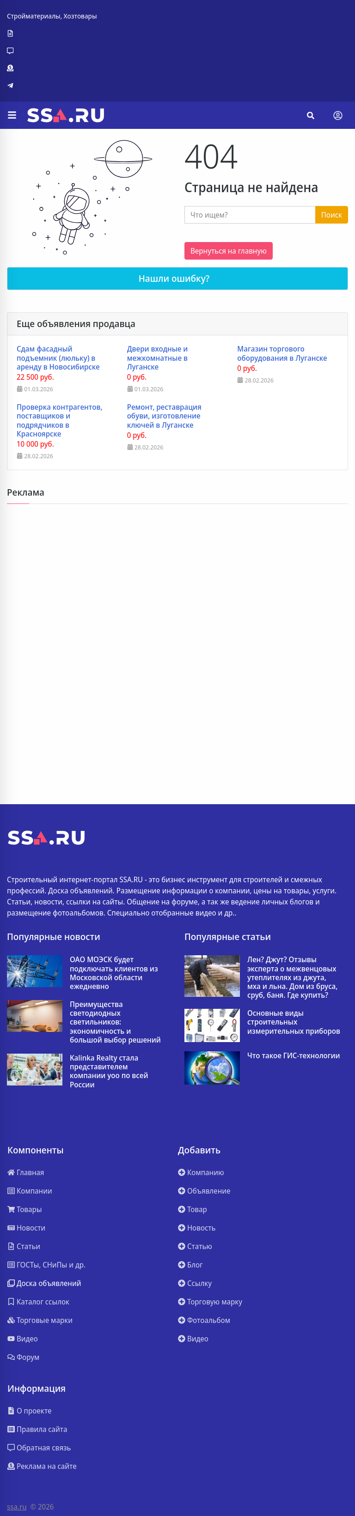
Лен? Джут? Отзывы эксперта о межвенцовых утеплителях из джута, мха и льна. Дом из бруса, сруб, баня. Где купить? (292, 977)
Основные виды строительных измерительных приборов (293, 1022)
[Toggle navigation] (338, 115)
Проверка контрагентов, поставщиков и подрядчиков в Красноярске (60, 420)
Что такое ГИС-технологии (293, 1055)
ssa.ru (17, 1507)
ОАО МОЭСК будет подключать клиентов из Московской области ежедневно (114, 973)
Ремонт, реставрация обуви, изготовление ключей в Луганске (164, 416)
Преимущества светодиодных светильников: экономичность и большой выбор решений (115, 1022)
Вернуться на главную (228, 251)
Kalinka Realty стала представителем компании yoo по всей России (109, 1071)
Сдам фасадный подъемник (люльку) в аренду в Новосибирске (58, 358)
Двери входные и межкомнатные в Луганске (157, 358)
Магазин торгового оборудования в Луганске (282, 353)
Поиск (331, 215)
